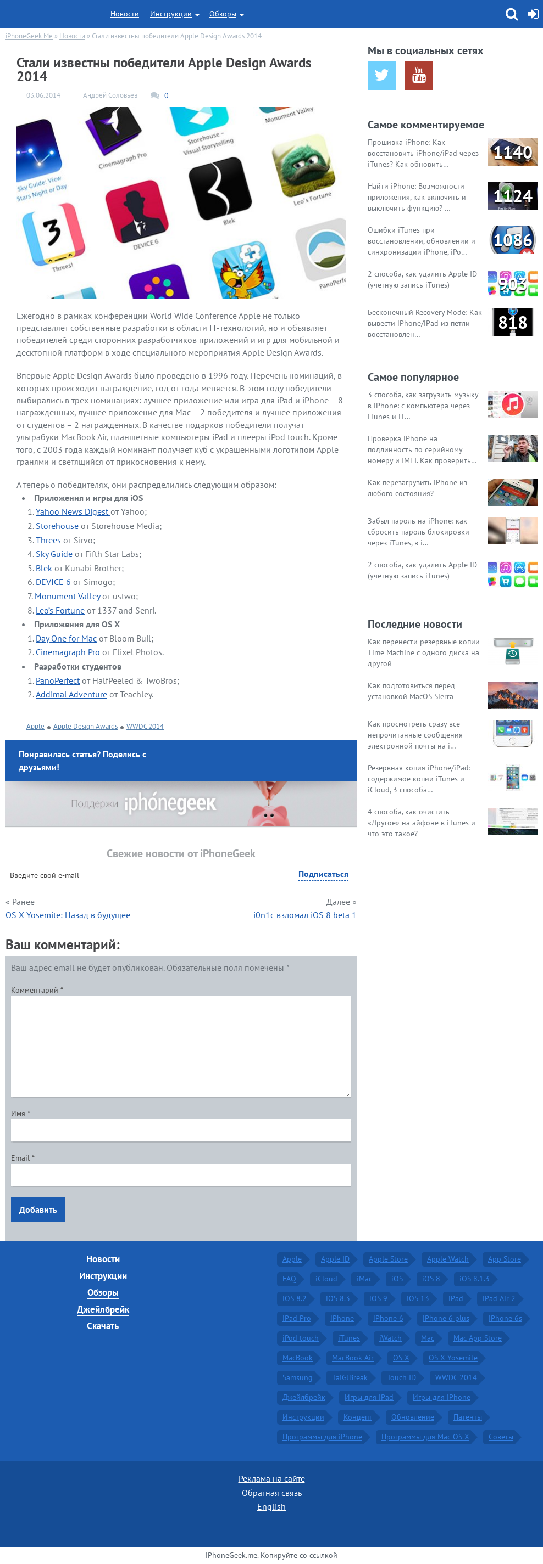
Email (23, 1158)
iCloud (326, 1279)
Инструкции (171, 14)
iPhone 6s (505, 1318)
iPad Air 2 (499, 1298)
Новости (124, 14)
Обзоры (222, 14)
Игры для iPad (369, 1397)
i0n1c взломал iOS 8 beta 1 (305, 914)
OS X (401, 1358)
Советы (501, 1437)
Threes (48, 540)
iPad (455, 1298)
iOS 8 (431, 1279)
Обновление (412, 1417)
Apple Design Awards (85, 726)
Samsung (297, 1377)
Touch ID (401, 1377)
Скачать (103, 1326)
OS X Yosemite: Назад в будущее (67, 914)
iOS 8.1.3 (474, 1279)
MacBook (297, 1358)
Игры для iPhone (441, 1397)
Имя (20, 1113)
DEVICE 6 (53, 581)
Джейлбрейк (103, 1309)
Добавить (38, 1209)
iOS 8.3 (338, 1298)
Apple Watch (448, 1259)
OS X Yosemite (453, 1358)
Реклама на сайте (272, 1478)
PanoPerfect (58, 680)
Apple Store (388, 1259)
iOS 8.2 (294, 1298)
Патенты (467, 1417)
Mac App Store (477, 1338)
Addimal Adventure (71, 694)
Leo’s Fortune (60, 610)
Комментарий (37, 990)
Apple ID (335, 1259)
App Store (504, 1259)
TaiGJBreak (350, 1377)
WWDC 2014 (145, 726)
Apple (35, 726)
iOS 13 (418, 1298)
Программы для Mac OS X (425, 1437)
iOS (397, 1279)
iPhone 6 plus (446, 1318)
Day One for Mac (66, 638)
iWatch (390, 1338)
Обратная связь (272, 1492)
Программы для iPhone (322, 1437)
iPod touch (300, 1338)
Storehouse (57, 525)
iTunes (349, 1338)
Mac (427, 1338)
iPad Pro (296, 1318)
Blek (44, 567)
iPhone (342, 1318)
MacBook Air (353, 1358)
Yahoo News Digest (73, 511)
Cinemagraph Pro (68, 651)
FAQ (289, 1279)
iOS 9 (378, 1298)
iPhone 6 (388, 1318)
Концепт (357, 1417)
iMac (364, 1279)
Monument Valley (67, 595)
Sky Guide (54, 553)
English (271, 1506)
